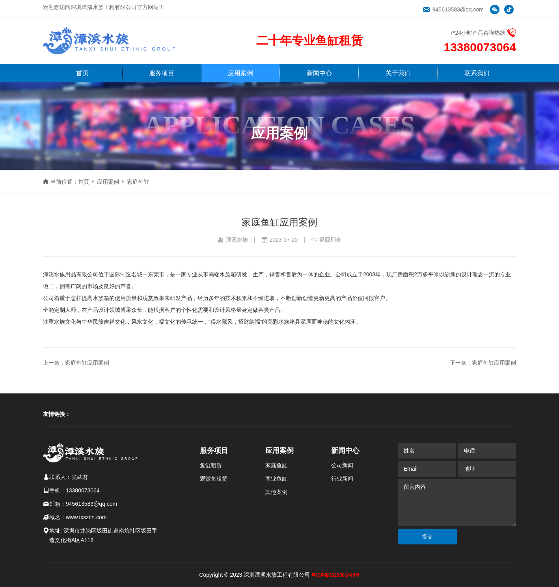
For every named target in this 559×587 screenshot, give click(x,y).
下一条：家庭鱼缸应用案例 (483, 363)
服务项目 (161, 73)
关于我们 (398, 73)
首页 (82, 73)
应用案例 (240, 73)
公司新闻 (342, 465)
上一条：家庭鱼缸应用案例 (76, 363)
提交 (427, 536)
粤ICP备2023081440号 (335, 575)
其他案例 (276, 492)
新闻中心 (319, 73)
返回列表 (326, 239)
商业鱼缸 (276, 478)
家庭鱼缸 (138, 182)
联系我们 (477, 73)
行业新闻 (342, 478)
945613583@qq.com (453, 9)
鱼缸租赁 (211, 465)
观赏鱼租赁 (213, 478)
